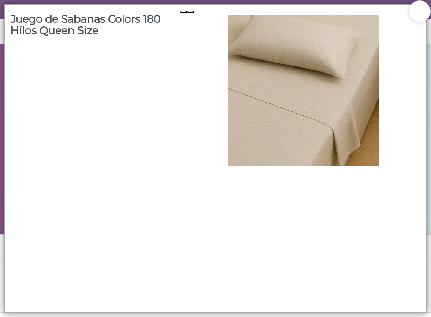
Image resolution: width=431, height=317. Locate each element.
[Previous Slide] (183, 12)
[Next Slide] (190, 12)
